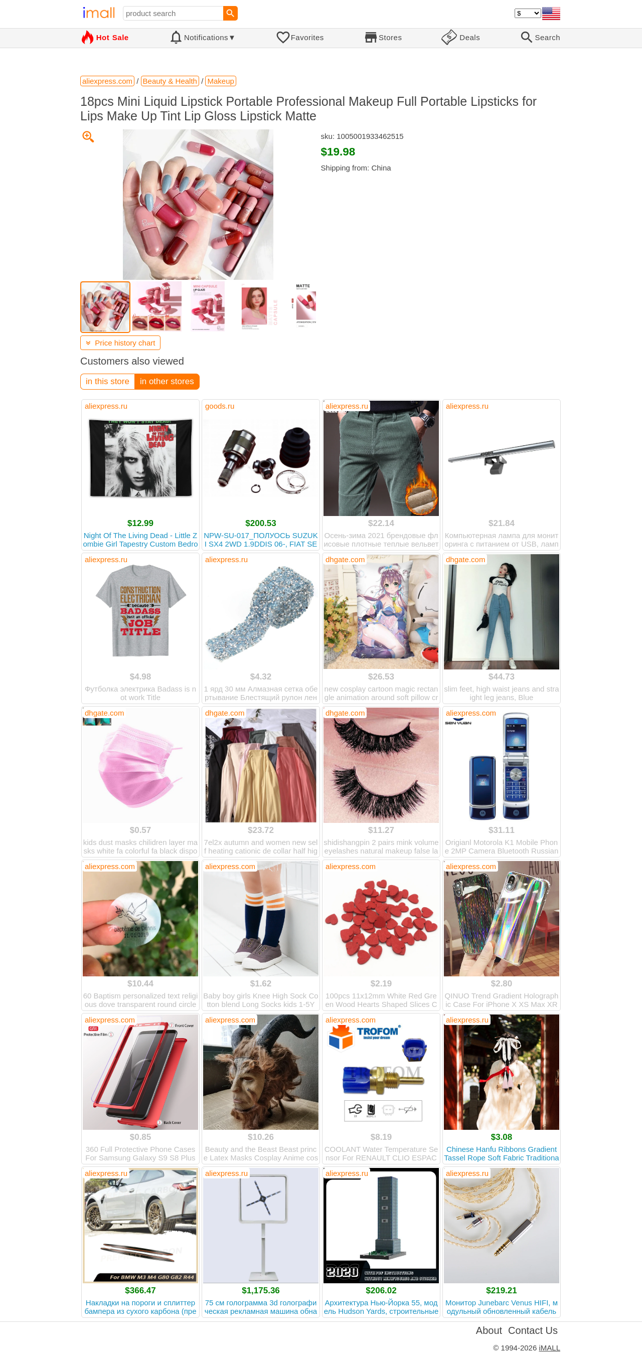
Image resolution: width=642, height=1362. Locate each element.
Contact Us (533, 1330)
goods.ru (219, 406)
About (489, 1330)
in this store (107, 381)
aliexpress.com (471, 713)
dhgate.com (345, 559)
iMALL (549, 1347)
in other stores (167, 381)
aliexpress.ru (106, 406)
